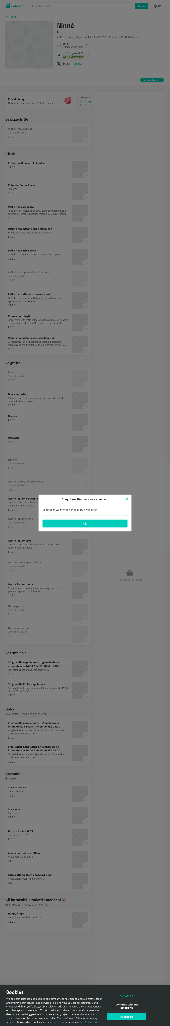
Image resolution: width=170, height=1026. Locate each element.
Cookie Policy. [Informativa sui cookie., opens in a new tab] (93, 1023)
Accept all (126, 1018)
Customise (126, 997)
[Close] (127, 499)
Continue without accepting (127, 1007)
